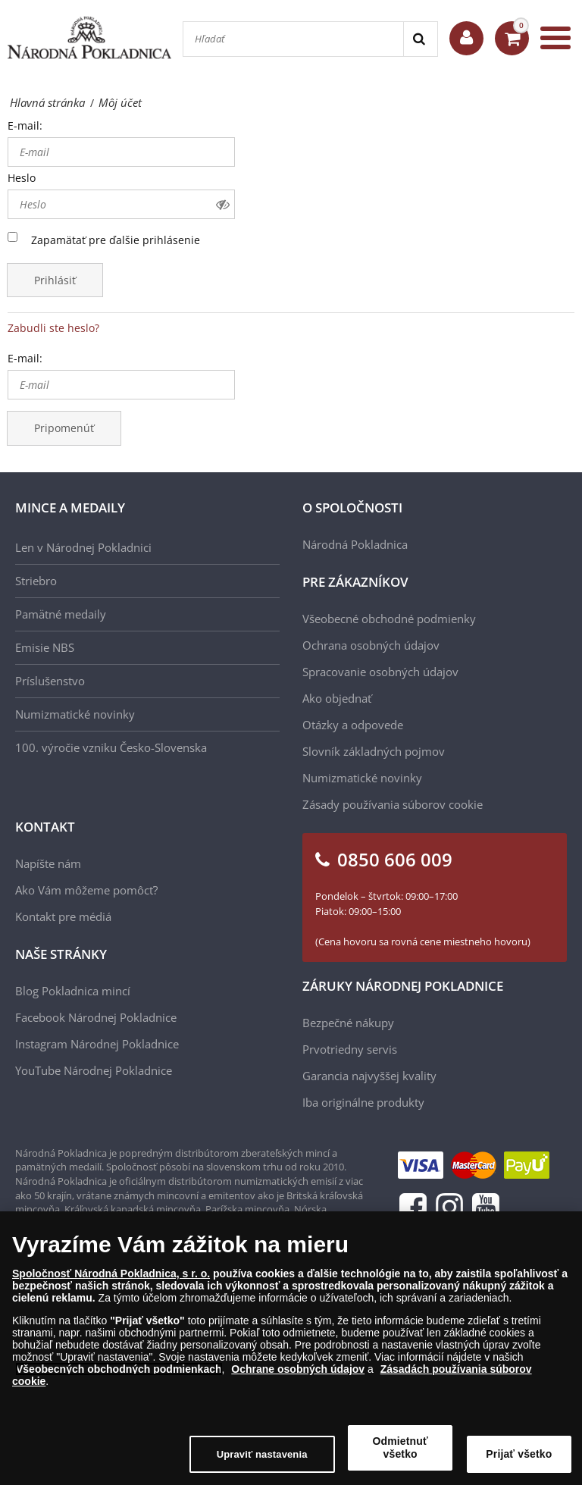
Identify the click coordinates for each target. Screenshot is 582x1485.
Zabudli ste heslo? (53, 328)
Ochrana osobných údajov (371, 645)
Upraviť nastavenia (262, 1459)
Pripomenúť (64, 428)
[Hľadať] (293, 39)
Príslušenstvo (50, 680)
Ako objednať (336, 698)
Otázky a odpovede (352, 724)
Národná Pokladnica (355, 544)
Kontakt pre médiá (63, 916)
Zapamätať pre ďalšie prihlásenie (115, 240)
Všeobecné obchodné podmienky (389, 618)
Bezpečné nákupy (348, 1022)
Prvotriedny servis (349, 1049)
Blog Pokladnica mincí (72, 990)
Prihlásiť (55, 280)
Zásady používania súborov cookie (392, 804)
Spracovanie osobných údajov (380, 671)
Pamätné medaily (60, 614)
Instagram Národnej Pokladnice (97, 1043)
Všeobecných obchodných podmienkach (119, 1374)
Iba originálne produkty (363, 1102)
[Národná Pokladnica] (89, 37)
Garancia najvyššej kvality (369, 1075)
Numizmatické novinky (75, 714)
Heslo (22, 178)
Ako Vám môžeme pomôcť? (86, 890)
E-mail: (25, 125)
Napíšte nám (48, 863)
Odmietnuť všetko (400, 1452)
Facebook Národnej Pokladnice (96, 1017)
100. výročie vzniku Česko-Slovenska (111, 747)
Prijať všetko (519, 1458)
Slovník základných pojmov (373, 751)
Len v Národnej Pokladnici (83, 547)
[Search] (420, 39)
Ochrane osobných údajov (298, 1374)
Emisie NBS (44, 647)
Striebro (36, 580)
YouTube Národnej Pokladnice (93, 1070)
